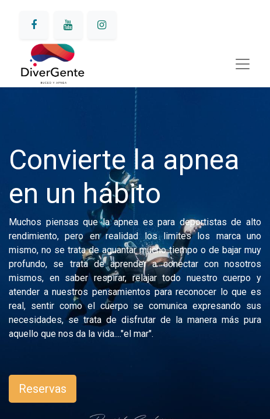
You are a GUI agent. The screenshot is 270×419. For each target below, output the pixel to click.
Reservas (42, 389)
